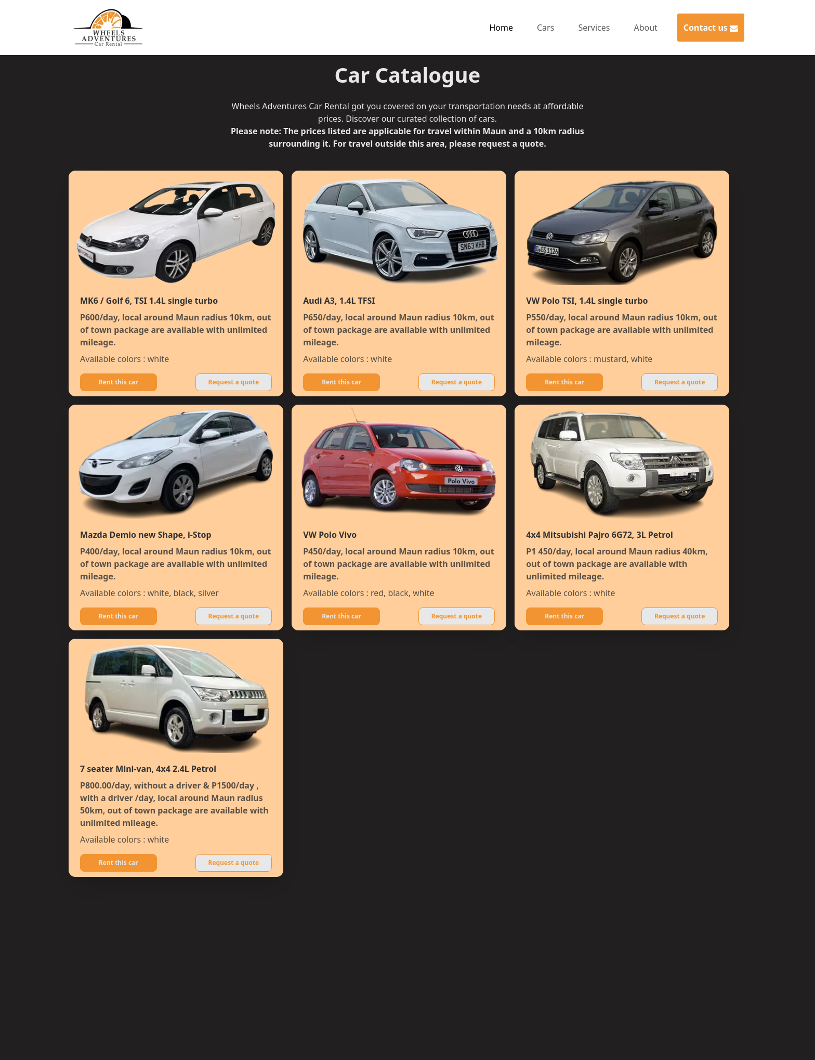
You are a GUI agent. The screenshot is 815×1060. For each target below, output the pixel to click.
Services (594, 27)
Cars (545, 27)
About (645, 27)
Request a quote (233, 382)
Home (501, 27)
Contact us (710, 27)
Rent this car (118, 382)
